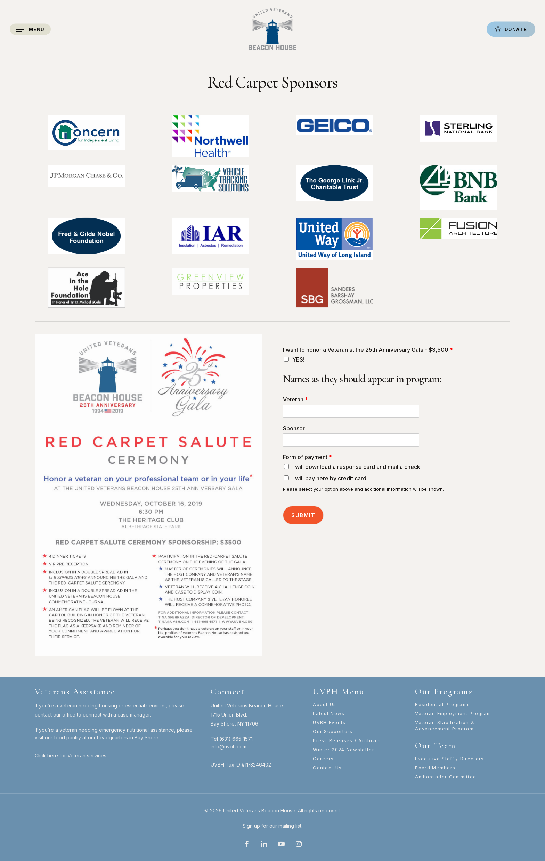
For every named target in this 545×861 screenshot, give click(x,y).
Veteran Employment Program (453, 713)
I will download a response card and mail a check (356, 466)
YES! (298, 359)
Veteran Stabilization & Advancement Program (444, 725)
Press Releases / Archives (347, 740)
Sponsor (294, 428)
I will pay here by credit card (329, 478)
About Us (324, 704)
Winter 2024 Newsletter (343, 749)
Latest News (328, 713)
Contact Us (327, 767)
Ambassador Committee (445, 776)
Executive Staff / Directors (449, 758)
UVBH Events (329, 722)
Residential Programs (442, 704)
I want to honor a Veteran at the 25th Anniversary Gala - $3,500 (368, 349)
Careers (323, 758)
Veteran (295, 399)
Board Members (435, 767)
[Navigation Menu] (30, 29)
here (52, 756)
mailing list (289, 826)
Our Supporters (332, 731)
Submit (303, 515)
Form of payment (307, 457)
